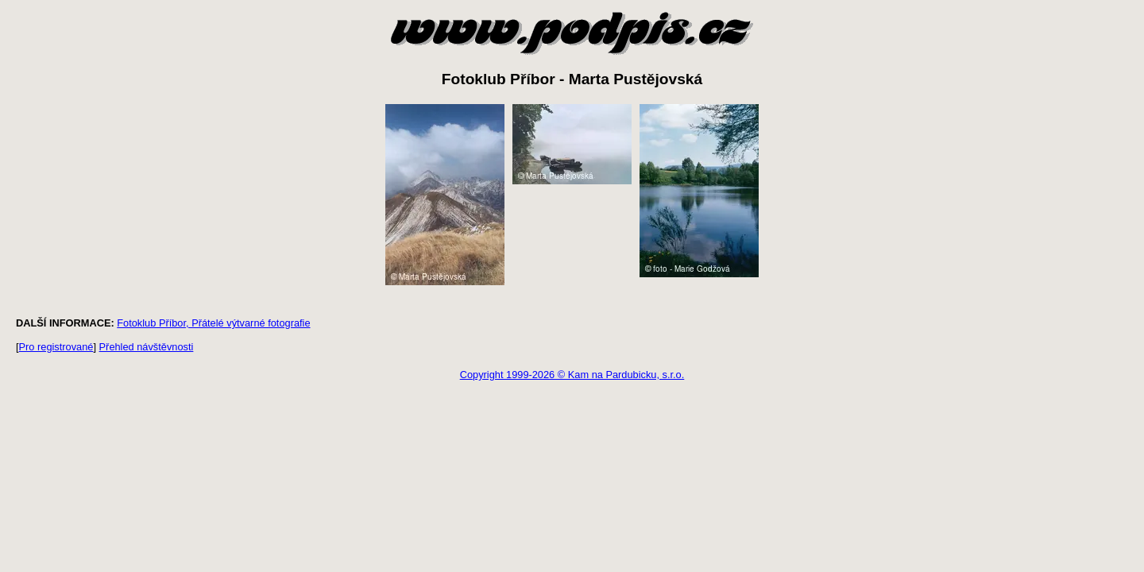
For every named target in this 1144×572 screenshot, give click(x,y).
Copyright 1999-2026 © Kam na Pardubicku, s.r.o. (572, 375)
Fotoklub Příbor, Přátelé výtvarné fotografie (213, 323)
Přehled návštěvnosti (146, 347)
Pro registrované (56, 347)
